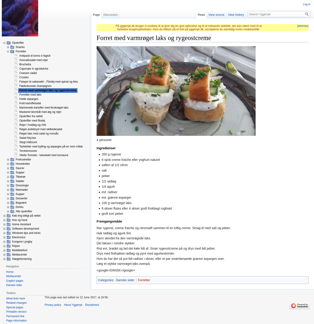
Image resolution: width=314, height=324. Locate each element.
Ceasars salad (28, 73)
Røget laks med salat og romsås (38, 133)
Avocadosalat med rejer (33, 60)
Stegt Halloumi (28, 142)
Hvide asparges (28, 99)
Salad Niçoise (27, 137)
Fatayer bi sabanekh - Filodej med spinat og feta (48, 81)
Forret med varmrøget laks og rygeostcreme (47, 90)
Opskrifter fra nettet (31, 116)
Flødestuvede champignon (35, 86)
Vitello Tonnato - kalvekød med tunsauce (43, 155)
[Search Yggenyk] (279, 14)
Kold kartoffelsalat (30, 103)
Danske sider (125, 280)
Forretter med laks (30, 94)
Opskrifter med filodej (32, 120)
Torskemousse (28, 150)
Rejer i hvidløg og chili (32, 125)
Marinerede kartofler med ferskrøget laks (43, 107)
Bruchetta (25, 64)
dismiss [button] (303, 26)
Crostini (24, 77)
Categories (105, 280)
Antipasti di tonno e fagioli (34, 55)
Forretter (144, 280)
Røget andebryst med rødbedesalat (40, 129)
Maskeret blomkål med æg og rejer (40, 112)
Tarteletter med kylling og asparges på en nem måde (51, 146)
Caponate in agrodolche (33, 68)
